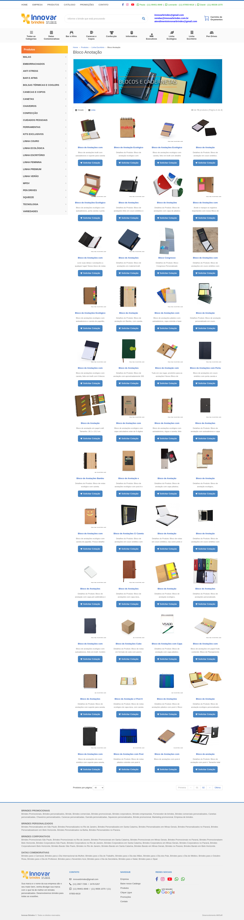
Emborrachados (34, 64)
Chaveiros (29, 106)
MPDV (26, 183)
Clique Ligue (126, 892)
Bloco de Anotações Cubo (128, 644)
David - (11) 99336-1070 (210, 5)
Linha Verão (31, 176)
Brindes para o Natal (128, 859)
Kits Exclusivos (33, 134)
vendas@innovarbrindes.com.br (171, 18)
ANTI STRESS (30, 71)
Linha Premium (32, 169)
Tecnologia (30, 204)
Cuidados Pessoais (35, 120)
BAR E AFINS (30, 78)
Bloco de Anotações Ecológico (90, 202)
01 (197, 787)
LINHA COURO (31, 141)
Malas (27, 57)
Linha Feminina (32, 162)
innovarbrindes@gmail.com (169, 15)
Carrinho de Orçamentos (216, 18)
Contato (103, 5)
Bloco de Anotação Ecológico (128, 147)
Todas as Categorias (31, 37)
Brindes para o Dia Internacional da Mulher (64, 856)
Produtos (53, 5)
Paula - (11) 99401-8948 (149, 5)
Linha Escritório (192, 37)
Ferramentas (31, 127)
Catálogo (69, 5)
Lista (91, 110)
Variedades (30, 211)
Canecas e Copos (91, 37)
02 (203, 787)
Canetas (28, 99)
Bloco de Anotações (128, 202)
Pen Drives (211, 36)
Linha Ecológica (171, 37)
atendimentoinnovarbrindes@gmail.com (175, 21)
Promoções (87, 5)
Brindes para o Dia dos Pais (156, 856)
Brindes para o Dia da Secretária (102, 859)
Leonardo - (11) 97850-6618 (179, 5)
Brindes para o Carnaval (32, 856)
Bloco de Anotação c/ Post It (129, 699)
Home (24, 5)
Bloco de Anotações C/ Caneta (129, 533)
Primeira (182, 787)
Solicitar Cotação (90, 163)
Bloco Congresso (167, 258)
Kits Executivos (151, 37)
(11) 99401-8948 (80, 889)
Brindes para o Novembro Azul (72, 859)
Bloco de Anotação (205, 147)
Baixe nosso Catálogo (130, 883)
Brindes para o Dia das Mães (128, 856)
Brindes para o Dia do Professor (42, 859)
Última (218, 787)
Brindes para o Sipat (148, 859)
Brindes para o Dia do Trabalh (99, 856)
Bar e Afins (71, 36)
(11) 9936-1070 (98, 889)
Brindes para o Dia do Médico (184, 856)
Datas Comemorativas (52, 37)
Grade (79, 110)
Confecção (111, 36)
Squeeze (28, 197)
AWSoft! (219, 915)
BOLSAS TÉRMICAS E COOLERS (41, 85)
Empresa (37, 5)
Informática (131, 36)
